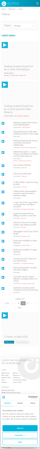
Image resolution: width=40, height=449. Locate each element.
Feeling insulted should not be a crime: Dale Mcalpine (25, 123)
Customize (20, 435)
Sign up (15, 373)
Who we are (5, 373)
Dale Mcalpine (26, 127)
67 (27, 303)
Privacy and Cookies (19, 380)
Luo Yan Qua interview (22, 165)
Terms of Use (17, 382)
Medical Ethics (26, 245)
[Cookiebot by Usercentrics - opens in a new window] (28, 397)
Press (3, 380)
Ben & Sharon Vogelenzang (28, 147)
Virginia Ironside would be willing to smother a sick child (24, 214)
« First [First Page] (7, 303)
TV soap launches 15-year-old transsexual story (24, 259)
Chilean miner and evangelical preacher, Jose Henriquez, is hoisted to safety (24, 193)
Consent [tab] (7, 403)
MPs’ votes (5, 375)
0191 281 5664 (9, 390)
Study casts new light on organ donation (25, 241)
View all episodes (22, 342)
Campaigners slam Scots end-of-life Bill (25, 232)
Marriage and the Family (28, 209)
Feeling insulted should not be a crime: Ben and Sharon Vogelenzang (25, 142)
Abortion (24, 167)
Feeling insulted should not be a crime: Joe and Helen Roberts (18, 109)
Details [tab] (20, 403)
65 (19, 303)
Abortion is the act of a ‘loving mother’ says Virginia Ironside (24, 223)
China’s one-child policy (22, 173)
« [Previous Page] (11, 303)
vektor (9, 447)
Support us (16, 375)
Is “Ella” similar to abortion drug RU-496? (25, 183)
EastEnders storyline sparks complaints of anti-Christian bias (25, 289)
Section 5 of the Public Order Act (15, 75)
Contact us (16, 377)
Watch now (9, 342)
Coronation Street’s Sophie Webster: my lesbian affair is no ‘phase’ (25, 278)
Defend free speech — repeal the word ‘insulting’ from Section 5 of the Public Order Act (25, 154)
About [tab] (32, 403)
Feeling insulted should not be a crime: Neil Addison (18, 68)
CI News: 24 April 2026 (16, 336)
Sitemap (4, 382)
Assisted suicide (25, 236)
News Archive (6, 377)
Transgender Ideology (27, 263)
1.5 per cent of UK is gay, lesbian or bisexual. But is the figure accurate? (25, 204)
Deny (20, 442)
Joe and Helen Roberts (21, 116)
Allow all (20, 428)
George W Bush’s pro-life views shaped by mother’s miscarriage (25, 132)
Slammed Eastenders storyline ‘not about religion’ (25, 268)
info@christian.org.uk (13, 392)
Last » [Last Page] (20, 307)
